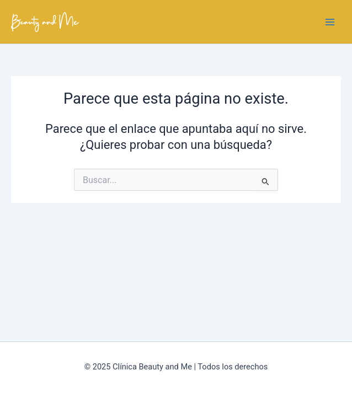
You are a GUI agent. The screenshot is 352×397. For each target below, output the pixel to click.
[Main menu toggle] (330, 21)
